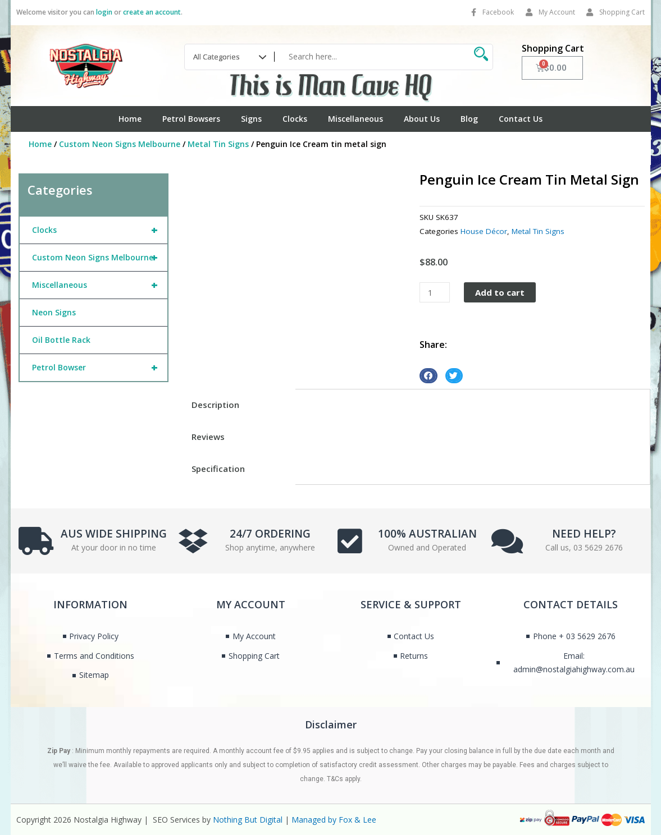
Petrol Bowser (99, 367)
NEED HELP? (584, 533)
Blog (469, 118)
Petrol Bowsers (191, 118)
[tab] (236, 405)
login (104, 12)
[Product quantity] (435, 292)
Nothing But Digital (247, 819)
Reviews (208, 436)
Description (215, 404)
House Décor (484, 231)
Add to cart (500, 292)
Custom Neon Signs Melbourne (119, 144)
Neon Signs (54, 312)
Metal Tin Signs (218, 144)
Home (130, 118)
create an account (152, 12)
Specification (218, 468)
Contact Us (521, 118)
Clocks (294, 118)
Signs (251, 118)
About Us (422, 118)
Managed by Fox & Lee (333, 819)
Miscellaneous (355, 118)
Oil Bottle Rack (61, 339)
